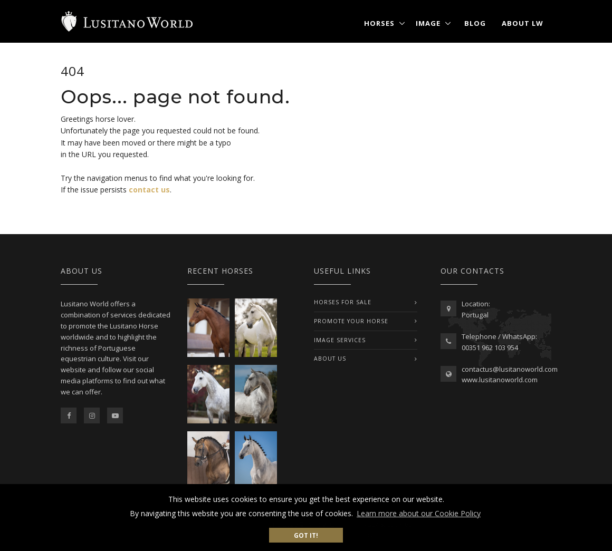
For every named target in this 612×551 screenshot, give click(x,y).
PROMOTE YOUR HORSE (351, 321)
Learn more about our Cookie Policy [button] (419, 513)
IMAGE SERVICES (340, 340)
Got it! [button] (306, 535)
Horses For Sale (342, 302)
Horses (379, 23)
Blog (475, 23)
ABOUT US (330, 358)
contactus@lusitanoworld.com (510, 369)
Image (428, 23)
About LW (522, 23)
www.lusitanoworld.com (500, 379)
